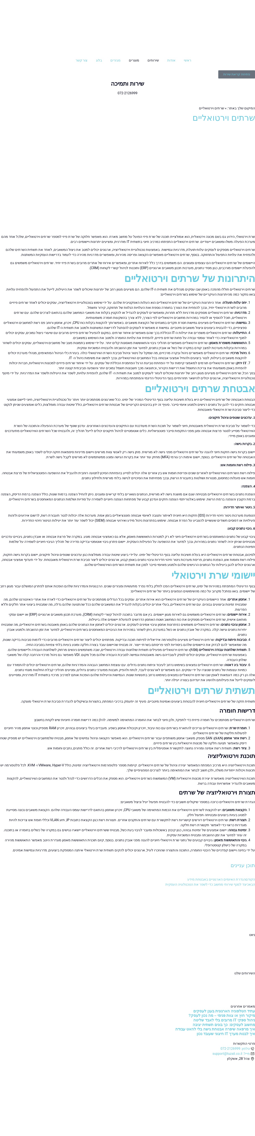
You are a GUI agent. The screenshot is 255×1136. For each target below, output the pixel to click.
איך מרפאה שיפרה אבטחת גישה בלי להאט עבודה (215, 1029)
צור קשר (82, 60)
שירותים (153, 60)
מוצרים (134, 60)
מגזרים (115, 60)
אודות (171, 60)
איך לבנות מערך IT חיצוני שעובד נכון (226, 1034)
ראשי (187, 60)
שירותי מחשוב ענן (243, 983)
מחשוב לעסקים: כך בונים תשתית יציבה (224, 1025)
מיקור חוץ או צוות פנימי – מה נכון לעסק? (221, 1015)
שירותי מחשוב (245, 978)
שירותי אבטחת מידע (240, 988)
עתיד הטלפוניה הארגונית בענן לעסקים (224, 1011)
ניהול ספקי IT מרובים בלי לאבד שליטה (224, 1020)
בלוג (99, 60)
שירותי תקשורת (244, 993)
